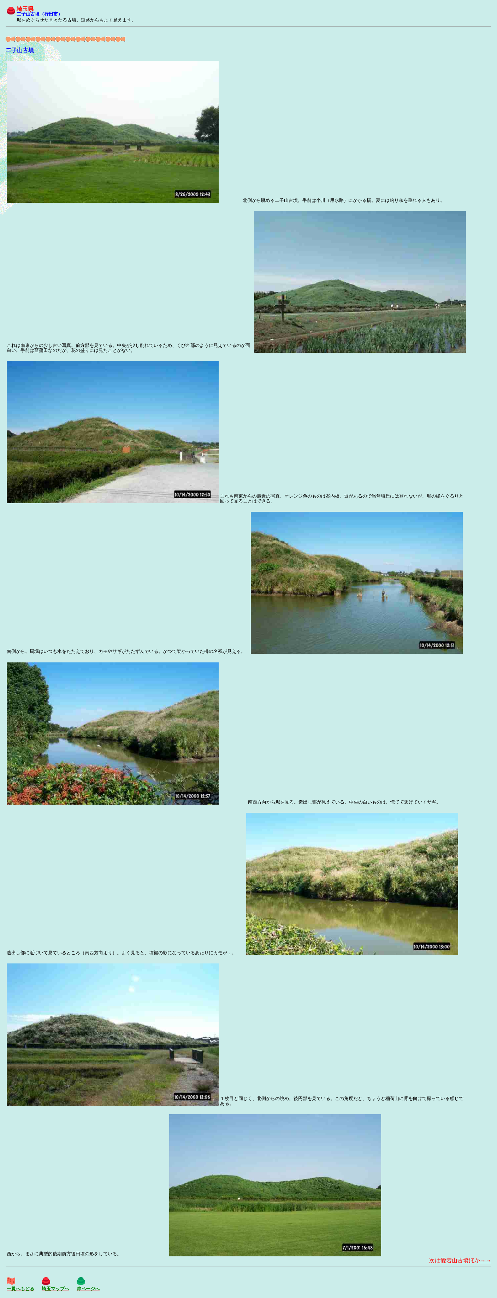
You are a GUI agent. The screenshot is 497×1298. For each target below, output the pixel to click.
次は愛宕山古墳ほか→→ (460, 1260)
